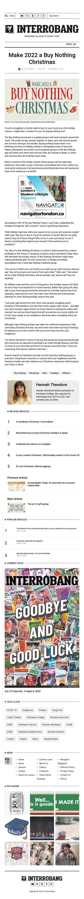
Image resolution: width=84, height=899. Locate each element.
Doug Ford (57, 715)
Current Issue (44, 764)
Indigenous (27, 715)
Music (35, 743)
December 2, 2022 (55, 69)
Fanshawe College (35, 722)
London (10, 743)
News (20, 767)
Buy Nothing (20, 373)
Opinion (21, 771)
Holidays (54, 373)
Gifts (44, 373)
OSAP (10, 729)
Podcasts (43, 775)
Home (20, 764)
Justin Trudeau (14, 722)
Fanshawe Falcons (27, 729)
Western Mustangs (51, 729)
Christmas (34, 373)
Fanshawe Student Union (30, 736)
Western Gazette (56, 736)
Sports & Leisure (25, 779)
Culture (41, 69)
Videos (41, 771)
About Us (42, 767)
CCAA (9, 736)
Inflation (66, 373)
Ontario (23, 743)
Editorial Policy (66, 771)
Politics (42, 715)
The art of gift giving (37, 504)
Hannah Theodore (27, 69)
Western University (59, 722)
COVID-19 (12, 715)
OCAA (69, 729)
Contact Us (64, 779)
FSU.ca (62, 783)
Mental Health (51, 743)
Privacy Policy (66, 775)
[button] (71, 44)
